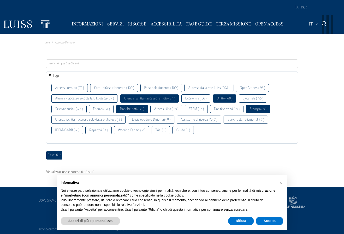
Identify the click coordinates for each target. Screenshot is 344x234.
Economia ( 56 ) (196, 98)
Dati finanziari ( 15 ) (227, 109)
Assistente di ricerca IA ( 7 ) (199, 120)
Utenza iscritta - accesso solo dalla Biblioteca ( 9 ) (88, 120)
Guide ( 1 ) (183, 130)
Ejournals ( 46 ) (253, 98)
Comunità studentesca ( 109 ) (114, 88)
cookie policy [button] (173, 195)
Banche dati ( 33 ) (132, 109)
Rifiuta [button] (241, 221)
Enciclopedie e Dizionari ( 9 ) (151, 120)
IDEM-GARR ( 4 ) (67, 130)
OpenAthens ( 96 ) (252, 88)
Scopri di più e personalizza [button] (90, 221)
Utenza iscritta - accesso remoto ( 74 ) (149, 98)
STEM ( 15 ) (196, 109)
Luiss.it (301, 7)
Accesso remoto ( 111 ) (69, 88)
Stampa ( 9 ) (258, 109)
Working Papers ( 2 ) (131, 130)
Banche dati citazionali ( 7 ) (245, 120)
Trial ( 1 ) (160, 130)
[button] (281, 182)
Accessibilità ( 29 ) (166, 109)
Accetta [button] (269, 221)
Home (46, 42)
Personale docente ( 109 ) (161, 88)
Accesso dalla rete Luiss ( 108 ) (209, 88)
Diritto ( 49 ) (224, 98)
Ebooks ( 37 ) (101, 109)
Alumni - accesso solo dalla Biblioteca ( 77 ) (84, 98)
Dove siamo (48, 200)
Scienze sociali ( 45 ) (69, 109)
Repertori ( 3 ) (98, 130)
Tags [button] (56, 76)
